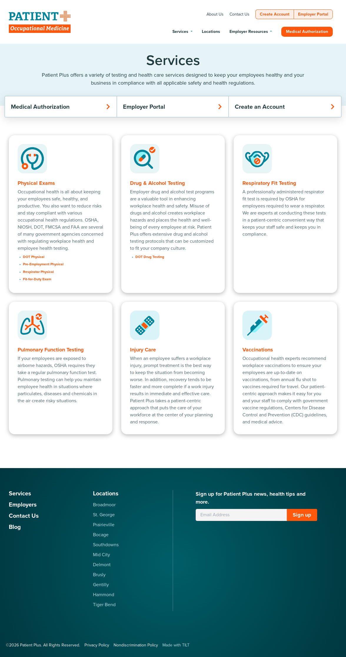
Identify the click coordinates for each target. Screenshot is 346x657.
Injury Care (143, 349)
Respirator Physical (38, 271)
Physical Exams (36, 183)
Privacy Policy (96, 645)
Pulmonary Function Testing (51, 349)
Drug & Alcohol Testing (157, 183)
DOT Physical (33, 256)
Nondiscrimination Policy (136, 645)
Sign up (302, 515)
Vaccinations (257, 349)
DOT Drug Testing (149, 256)
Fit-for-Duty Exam (37, 279)
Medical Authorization (61, 106)
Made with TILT (175, 645)
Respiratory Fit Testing (269, 183)
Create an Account (285, 106)
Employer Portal (173, 106)
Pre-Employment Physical (43, 264)
